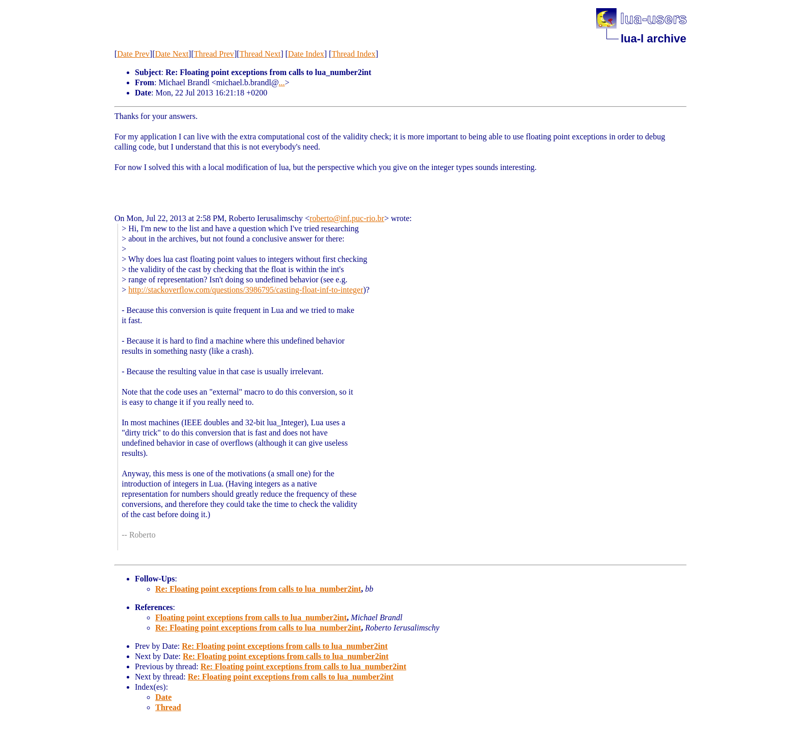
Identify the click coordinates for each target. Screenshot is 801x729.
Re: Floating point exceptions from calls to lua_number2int (258, 589)
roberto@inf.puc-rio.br (347, 218)
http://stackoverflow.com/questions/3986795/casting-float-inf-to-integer (245, 289)
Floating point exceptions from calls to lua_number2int (251, 617)
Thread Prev (214, 54)
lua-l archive (653, 38)
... (282, 82)
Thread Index (353, 54)
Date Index (306, 54)
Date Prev (133, 54)
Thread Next (260, 54)
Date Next (172, 54)
